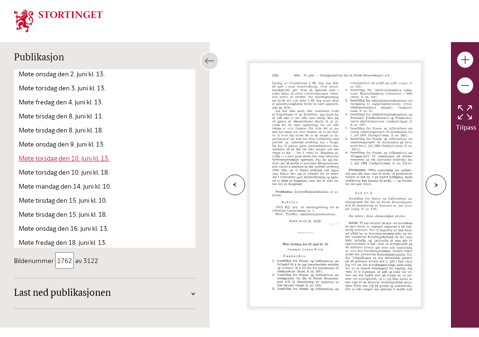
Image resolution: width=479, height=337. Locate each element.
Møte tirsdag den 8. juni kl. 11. (61, 115)
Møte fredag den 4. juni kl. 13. (61, 101)
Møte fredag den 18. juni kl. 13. (63, 242)
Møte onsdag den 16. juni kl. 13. (64, 228)
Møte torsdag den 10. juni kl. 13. (64, 158)
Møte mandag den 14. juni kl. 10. (65, 186)
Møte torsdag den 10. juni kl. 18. (64, 172)
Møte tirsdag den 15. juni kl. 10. (63, 200)
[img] (58, 20)
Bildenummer (34, 260)
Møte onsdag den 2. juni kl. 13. (62, 73)
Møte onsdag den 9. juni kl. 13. (62, 143)
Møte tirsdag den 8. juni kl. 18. (61, 129)
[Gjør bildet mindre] (465, 85)
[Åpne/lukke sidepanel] (209, 60)
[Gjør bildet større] (465, 59)
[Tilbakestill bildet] (465, 112)
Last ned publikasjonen (62, 293)
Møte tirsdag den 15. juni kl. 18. (63, 214)
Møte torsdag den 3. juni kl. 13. (62, 87)
